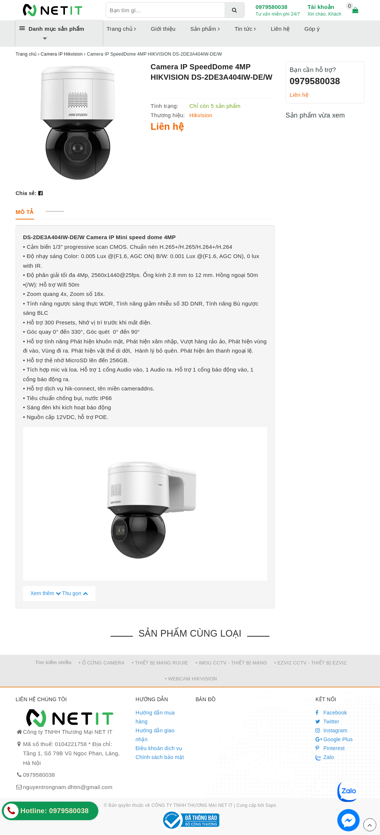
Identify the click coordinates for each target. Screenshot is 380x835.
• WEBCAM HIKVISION (191, 678)
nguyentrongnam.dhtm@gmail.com (67, 787)
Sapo (270, 805)
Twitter (327, 722)
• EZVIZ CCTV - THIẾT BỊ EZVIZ (310, 663)
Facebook (331, 713)
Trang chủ (121, 29)
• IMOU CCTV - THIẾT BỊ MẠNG (231, 663)
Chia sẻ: (26, 193)
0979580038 (272, 7)
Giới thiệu (163, 29)
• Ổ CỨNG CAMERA (102, 663)
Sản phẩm (205, 29)
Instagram (331, 730)
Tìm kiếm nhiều (53, 662)
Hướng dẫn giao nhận (154, 734)
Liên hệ (280, 29)
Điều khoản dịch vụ (158, 748)
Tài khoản (321, 7)
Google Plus (334, 739)
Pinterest (330, 748)
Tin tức (245, 29)
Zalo (324, 757)
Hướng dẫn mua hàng (155, 717)
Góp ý (312, 29)
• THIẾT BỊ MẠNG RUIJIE (160, 663)
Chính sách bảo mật (159, 757)
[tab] (25, 212)
